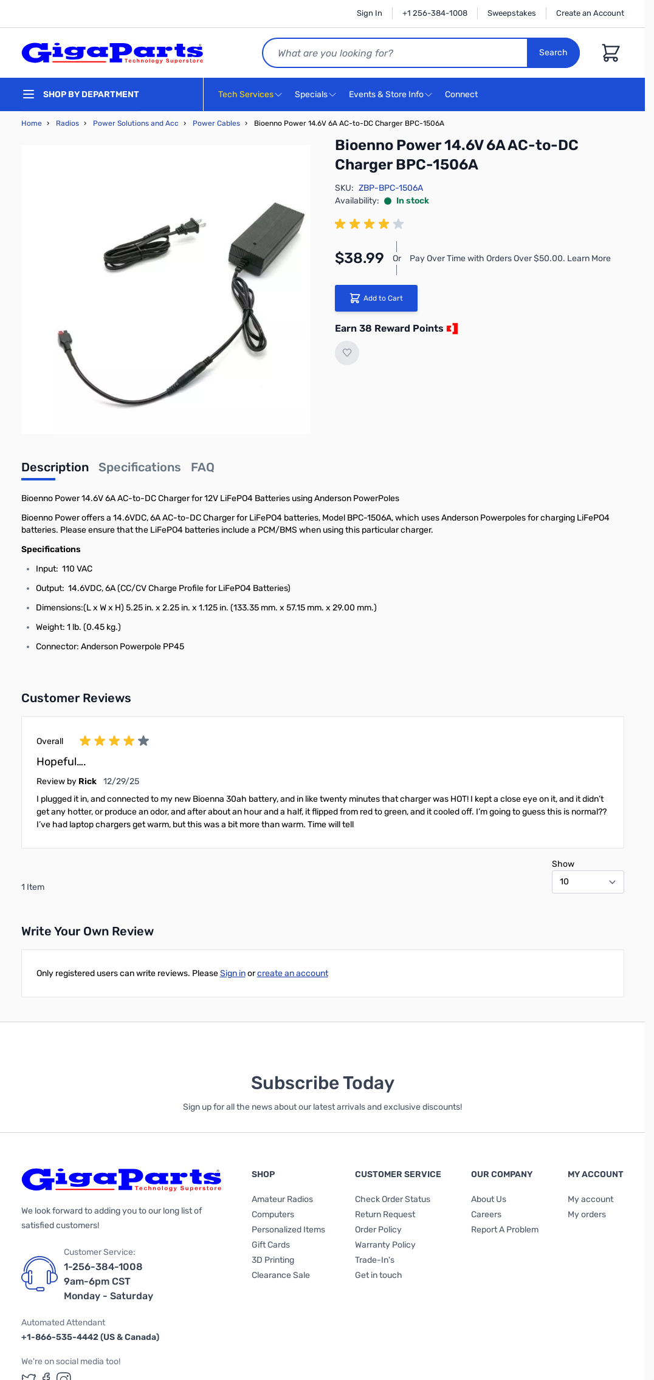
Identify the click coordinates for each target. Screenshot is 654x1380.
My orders (587, 1214)
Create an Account (590, 13)
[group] (371, 224)
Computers (273, 1214)
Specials (311, 94)
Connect (463, 95)
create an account (292, 973)
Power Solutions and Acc (136, 123)
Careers (486, 1214)
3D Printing (273, 1260)
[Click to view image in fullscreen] (166, 289)
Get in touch (378, 1275)
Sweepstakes (511, 13)
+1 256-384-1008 (434, 13)
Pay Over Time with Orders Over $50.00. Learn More (510, 258)
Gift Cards (271, 1245)
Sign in (233, 973)
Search (554, 52)
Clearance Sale (281, 1275)
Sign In (369, 13)
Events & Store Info (386, 94)
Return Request (385, 1214)
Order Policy (378, 1230)
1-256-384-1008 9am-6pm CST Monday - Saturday (108, 1281)
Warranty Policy (385, 1245)
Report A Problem (505, 1230)
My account (590, 1199)
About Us (488, 1199)
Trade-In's (374, 1260)
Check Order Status (392, 1199)
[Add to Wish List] (347, 353)
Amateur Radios (282, 1199)
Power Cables (216, 123)
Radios (67, 123)
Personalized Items (288, 1230)
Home (31, 123)
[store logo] (112, 53)
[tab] (55, 471)
